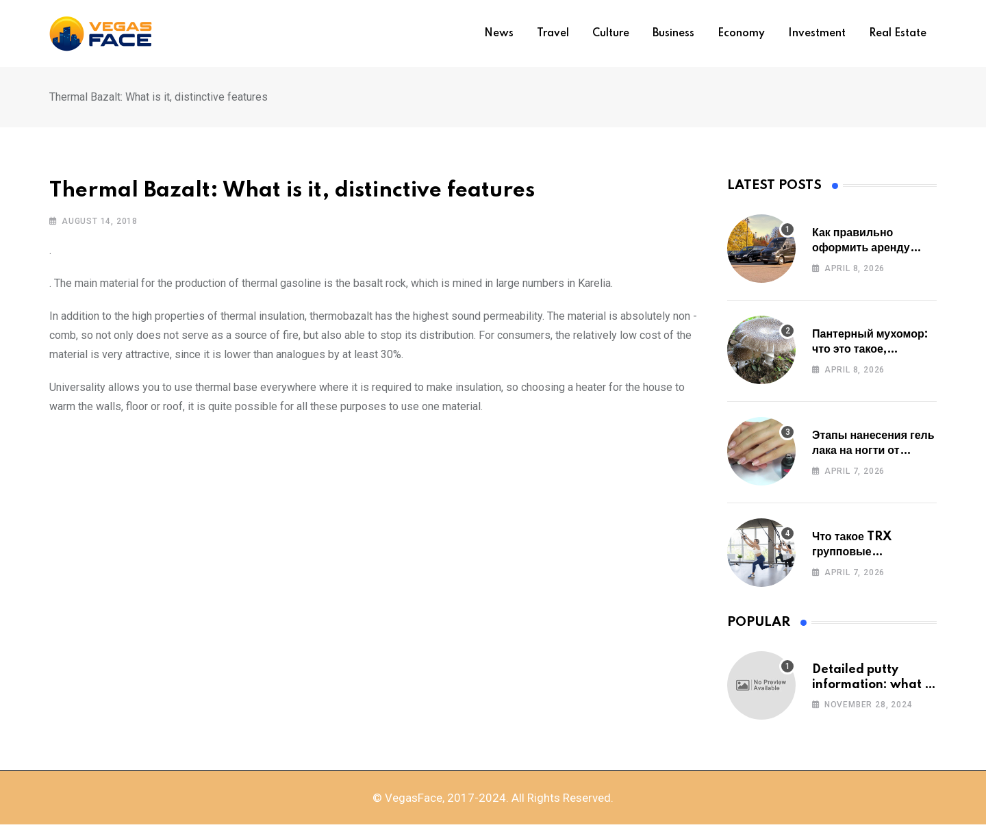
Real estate (897, 33)
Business (673, 33)
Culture (610, 33)
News (499, 33)
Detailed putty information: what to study (874, 689)
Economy (741, 33)
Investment (817, 33)
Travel (553, 33)
